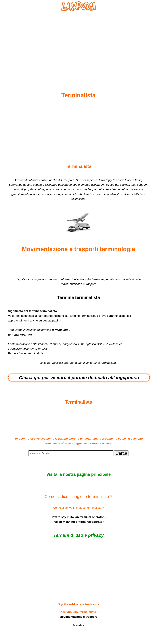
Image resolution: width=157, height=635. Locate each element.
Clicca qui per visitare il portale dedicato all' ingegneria (79, 377)
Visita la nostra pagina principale (78, 474)
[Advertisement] (78, 44)
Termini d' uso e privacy (78, 535)
